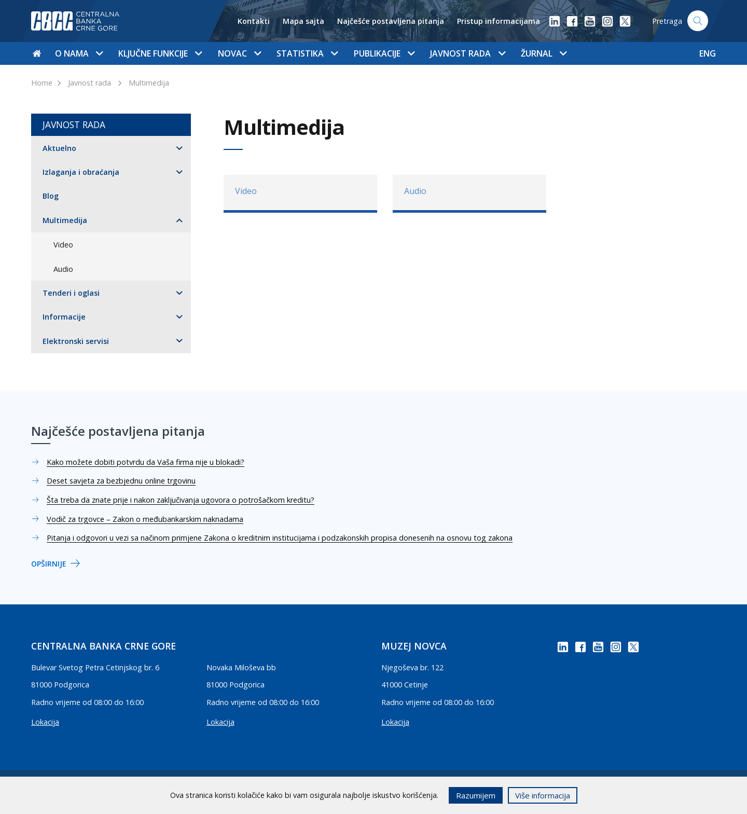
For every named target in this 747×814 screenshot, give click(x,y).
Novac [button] (239, 53)
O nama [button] (79, 53)
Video (63, 245)
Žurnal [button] (543, 53)
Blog (51, 196)
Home (41, 83)
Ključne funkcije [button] (160, 53)
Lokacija (45, 722)
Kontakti (254, 21)
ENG (707, 53)
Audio (63, 269)
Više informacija (542, 795)
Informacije (64, 317)
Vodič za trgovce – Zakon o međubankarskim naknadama (145, 519)
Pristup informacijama (498, 21)
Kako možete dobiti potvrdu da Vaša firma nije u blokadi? (145, 462)
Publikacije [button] (384, 53)
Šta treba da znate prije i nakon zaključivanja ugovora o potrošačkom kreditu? (180, 500)
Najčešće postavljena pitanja (390, 21)
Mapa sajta (303, 21)
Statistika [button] (307, 53)
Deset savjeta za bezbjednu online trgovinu (121, 481)
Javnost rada (89, 83)
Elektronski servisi (76, 341)
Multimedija (149, 83)
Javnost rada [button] (467, 53)
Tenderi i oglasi (71, 293)
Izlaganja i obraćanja (81, 172)
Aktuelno (59, 148)
